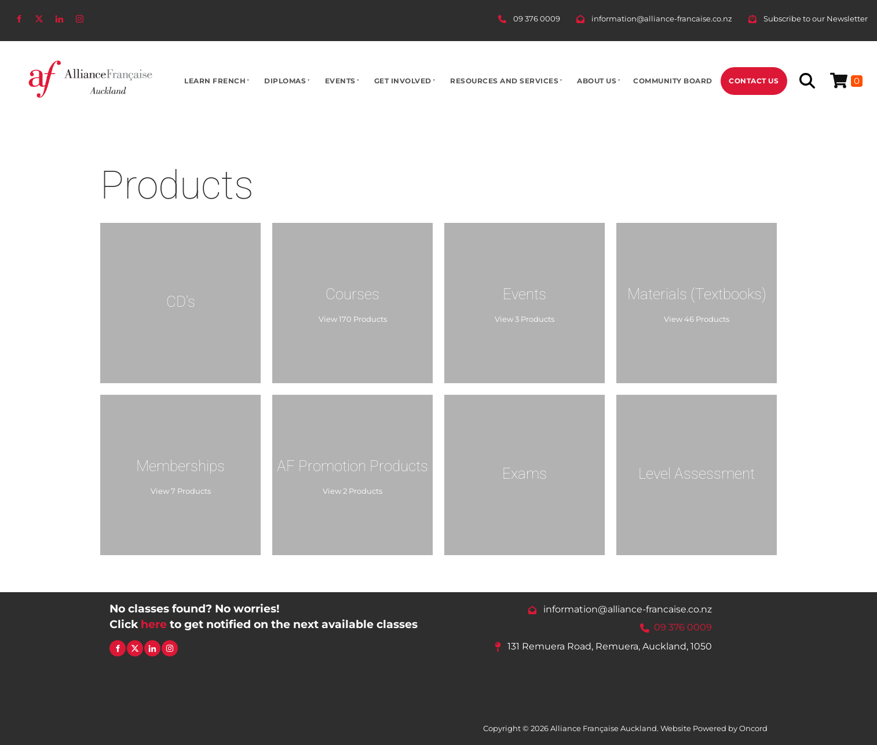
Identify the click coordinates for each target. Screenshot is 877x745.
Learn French (215, 80)
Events (340, 80)
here (154, 624)
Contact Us (754, 80)
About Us (596, 80)
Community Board (672, 80)
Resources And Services (504, 80)
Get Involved (403, 80)
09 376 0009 (683, 627)
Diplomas (285, 80)
